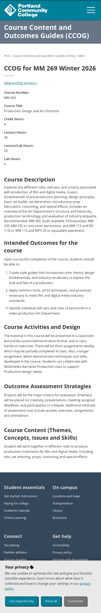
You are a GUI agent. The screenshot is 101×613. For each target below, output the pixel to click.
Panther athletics (15, 552)
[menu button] (91, 10)
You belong (11, 545)
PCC (7, 56)
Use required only (21, 601)
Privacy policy (62, 552)
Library (57, 510)
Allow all (51, 601)
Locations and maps (66, 496)
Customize (75, 601)
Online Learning (15, 518)
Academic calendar (17, 510)
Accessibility (61, 545)
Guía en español (15, 560)
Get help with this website (70, 560)
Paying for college (16, 503)
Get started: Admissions (20, 496)
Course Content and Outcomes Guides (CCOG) (46, 31)
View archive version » (20, 83)
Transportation (63, 503)
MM (81, 56)
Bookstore (60, 518)
